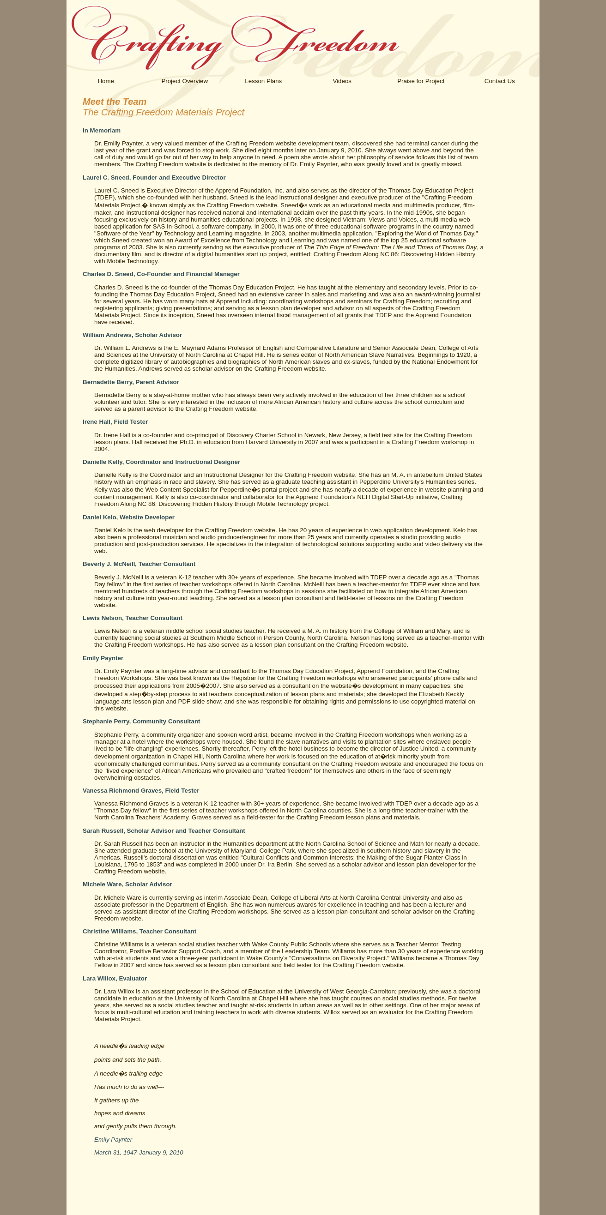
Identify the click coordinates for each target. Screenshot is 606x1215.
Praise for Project (420, 81)
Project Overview (184, 81)
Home (105, 81)
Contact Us (500, 81)
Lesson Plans (263, 81)
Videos (342, 81)
